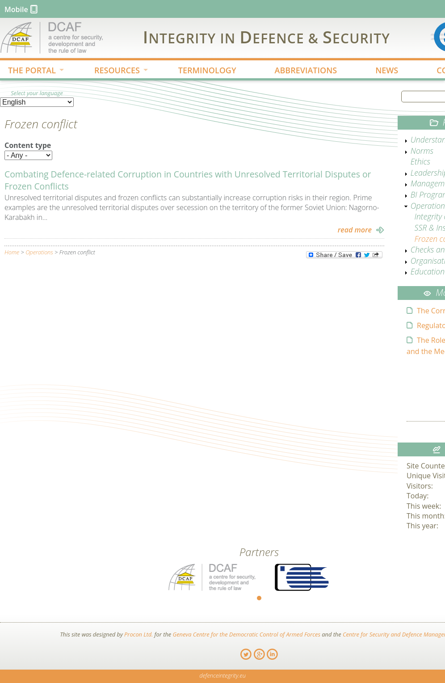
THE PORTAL (29, 71)
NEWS (386, 70)
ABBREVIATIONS (306, 70)
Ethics (420, 161)
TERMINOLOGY (207, 70)
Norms (422, 150)
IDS (266, 36)
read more (355, 230)
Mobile (16, 9)
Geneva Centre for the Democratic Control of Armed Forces (246, 634)
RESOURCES (114, 71)
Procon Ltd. (138, 634)
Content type (27, 145)
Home (11, 252)
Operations (39, 252)
